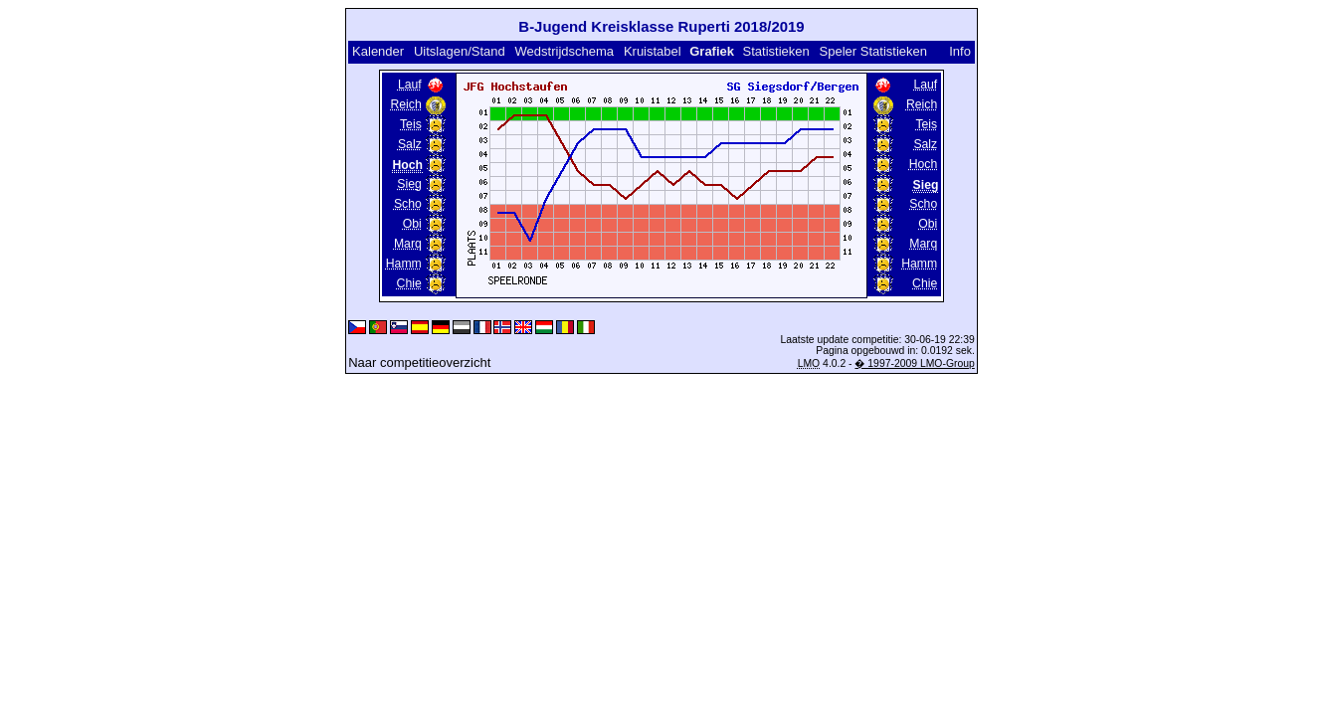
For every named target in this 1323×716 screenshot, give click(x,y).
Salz (410, 144)
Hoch (923, 164)
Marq (408, 244)
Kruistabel (652, 51)
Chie (409, 283)
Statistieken (776, 51)
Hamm (404, 263)
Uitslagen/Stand (459, 51)
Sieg (409, 184)
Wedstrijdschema (564, 51)
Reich (406, 104)
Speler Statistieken (873, 51)
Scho (408, 204)
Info (960, 51)
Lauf (410, 84)
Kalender (378, 51)
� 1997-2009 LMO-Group (914, 363)
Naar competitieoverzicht (419, 362)
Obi (412, 224)
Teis (411, 124)
